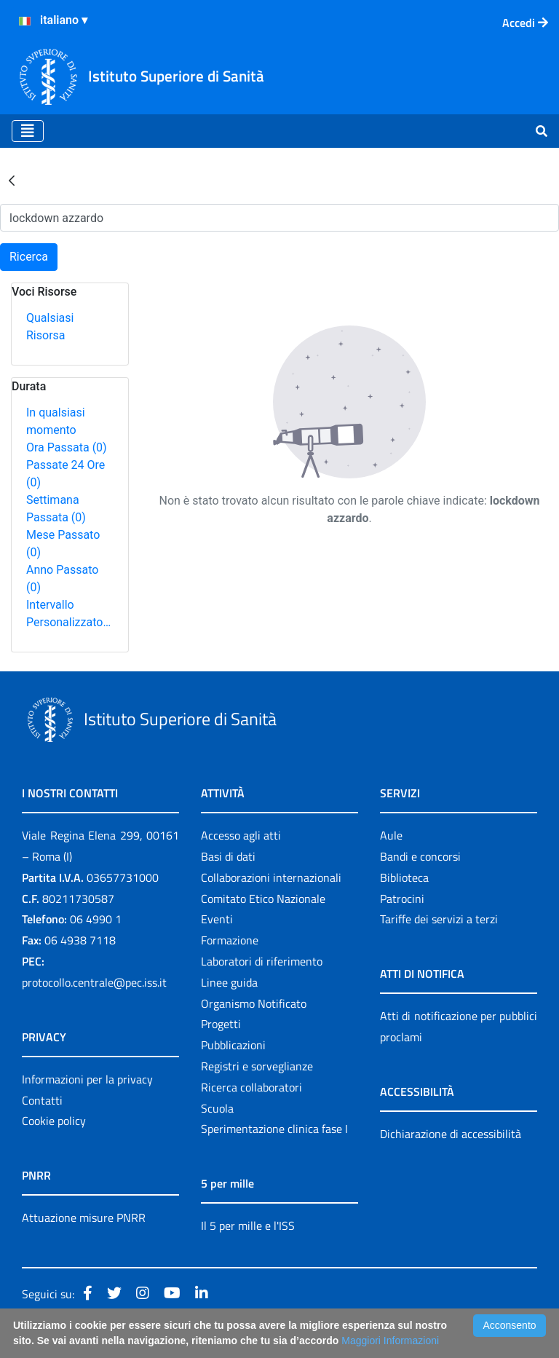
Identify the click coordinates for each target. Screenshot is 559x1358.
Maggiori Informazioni (390, 1340)
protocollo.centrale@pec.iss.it (94, 982)
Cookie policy (54, 1120)
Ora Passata (66, 447)
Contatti (42, 1100)
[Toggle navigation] (28, 131)
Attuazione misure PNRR (84, 1217)
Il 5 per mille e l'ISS (248, 1225)
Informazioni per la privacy (87, 1079)
